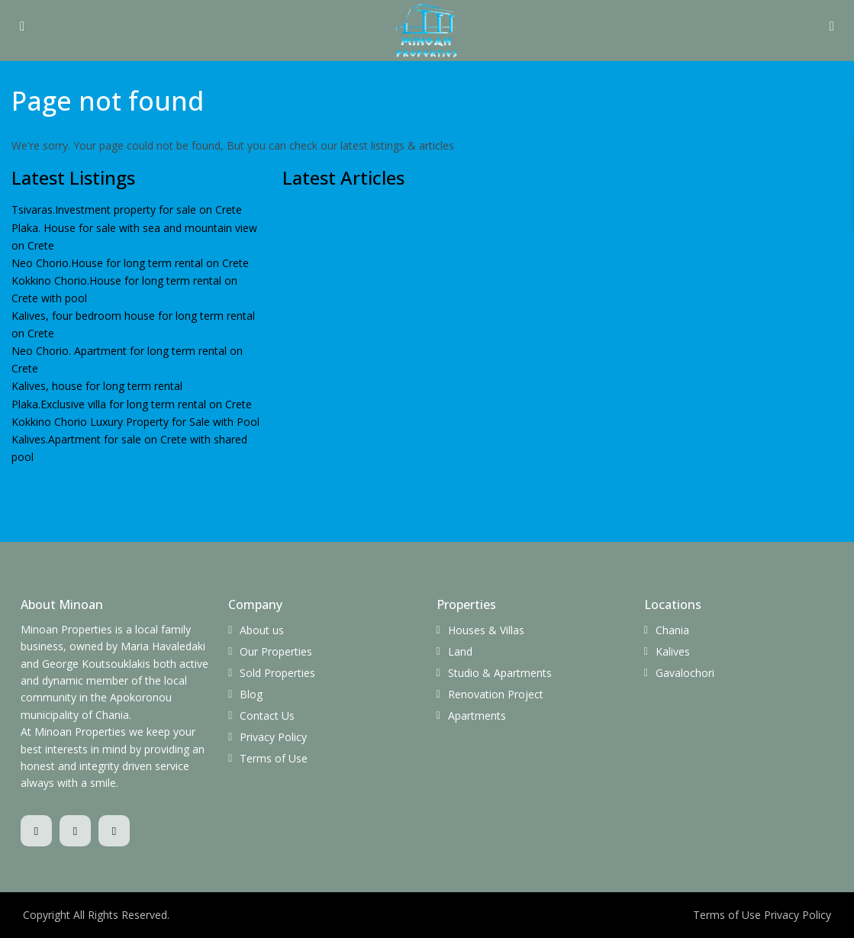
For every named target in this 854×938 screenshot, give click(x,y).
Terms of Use (274, 758)
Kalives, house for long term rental (96, 386)
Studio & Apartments (500, 673)
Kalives (673, 651)
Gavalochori (685, 673)
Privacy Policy (273, 737)
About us (262, 630)
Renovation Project (495, 694)
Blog (251, 694)
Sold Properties (277, 673)
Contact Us (267, 715)
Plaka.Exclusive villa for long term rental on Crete (131, 404)
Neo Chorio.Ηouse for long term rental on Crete (130, 263)
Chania (672, 630)
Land (460, 651)
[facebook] (36, 830)
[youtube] (114, 830)
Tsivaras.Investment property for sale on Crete (126, 209)
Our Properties (276, 651)
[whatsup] (75, 830)
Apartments (477, 715)
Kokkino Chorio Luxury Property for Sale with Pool (135, 421)
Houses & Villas (486, 630)
